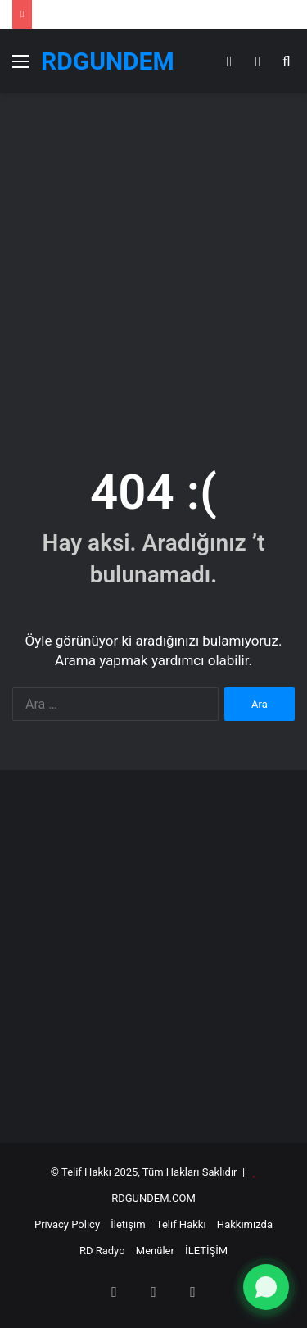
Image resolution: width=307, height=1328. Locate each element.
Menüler (155, 1250)
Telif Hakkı (181, 1224)
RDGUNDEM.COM (153, 1198)
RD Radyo (102, 1250)
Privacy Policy (67, 1224)
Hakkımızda (245, 1224)
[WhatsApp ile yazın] (266, 1287)
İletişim (128, 1224)
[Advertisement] (153, 263)
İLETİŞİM (206, 1250)
